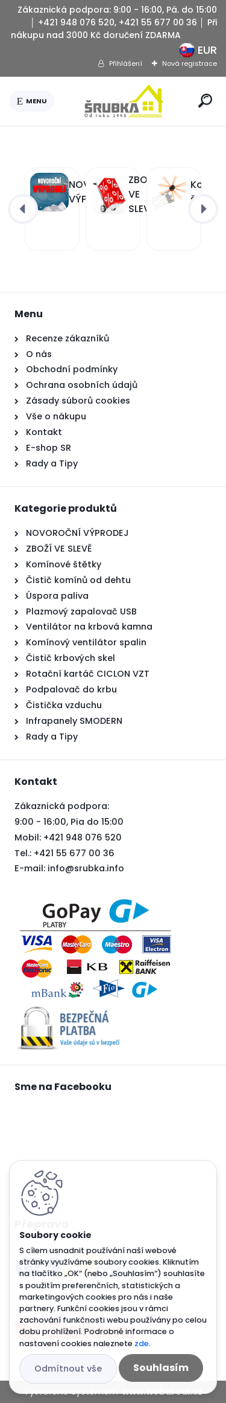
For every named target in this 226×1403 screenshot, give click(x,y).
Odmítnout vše (68, 1369)
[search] (205, 100)
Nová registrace (189, 63)
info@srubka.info (86, 868)
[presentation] (23, 209)
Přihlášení (125, 63)
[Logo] (124, 100)
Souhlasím (161, 1368)
